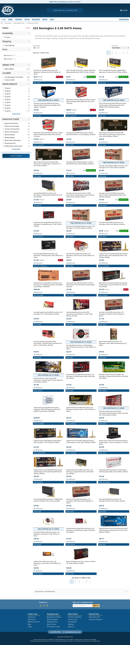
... (119, 53)
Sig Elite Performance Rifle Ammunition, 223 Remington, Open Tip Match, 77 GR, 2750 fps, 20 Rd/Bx (80, 409)
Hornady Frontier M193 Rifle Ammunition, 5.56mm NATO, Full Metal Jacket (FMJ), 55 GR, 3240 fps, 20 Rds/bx (112, 195)
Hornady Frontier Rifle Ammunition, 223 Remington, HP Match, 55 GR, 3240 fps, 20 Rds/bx (111, 314)
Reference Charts (34, 622)
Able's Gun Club (94, 617)
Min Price (7, 55)
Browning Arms (9, 143)
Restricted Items (52, 619)
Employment (72, 622)
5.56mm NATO (9, 80)
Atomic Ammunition (11, 132)
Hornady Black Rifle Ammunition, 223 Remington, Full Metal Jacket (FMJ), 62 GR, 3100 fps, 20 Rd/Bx (48, 195)
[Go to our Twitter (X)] (43, 605)
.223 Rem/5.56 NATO (32, 23)
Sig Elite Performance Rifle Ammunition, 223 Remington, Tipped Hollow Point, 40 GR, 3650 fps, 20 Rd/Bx (79, 471)
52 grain (7, 102)
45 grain (7, 97)
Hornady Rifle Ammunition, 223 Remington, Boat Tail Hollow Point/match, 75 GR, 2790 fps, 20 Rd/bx (80, 347)
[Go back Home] (1, 23)
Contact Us (31, 617)
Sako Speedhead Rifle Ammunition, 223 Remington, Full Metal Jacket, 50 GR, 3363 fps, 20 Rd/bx (48, 255)
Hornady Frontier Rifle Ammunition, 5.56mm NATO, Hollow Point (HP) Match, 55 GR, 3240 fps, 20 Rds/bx (80, 284)
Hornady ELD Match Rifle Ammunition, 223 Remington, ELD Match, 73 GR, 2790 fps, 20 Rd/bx (46, 534)
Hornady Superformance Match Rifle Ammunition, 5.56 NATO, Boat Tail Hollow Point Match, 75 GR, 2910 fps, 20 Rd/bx (48, 343)
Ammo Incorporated (11, 126)
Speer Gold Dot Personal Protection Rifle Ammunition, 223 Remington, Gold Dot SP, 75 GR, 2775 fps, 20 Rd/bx (47, 164)
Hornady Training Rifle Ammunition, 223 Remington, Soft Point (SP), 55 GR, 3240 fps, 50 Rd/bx (80, 255)
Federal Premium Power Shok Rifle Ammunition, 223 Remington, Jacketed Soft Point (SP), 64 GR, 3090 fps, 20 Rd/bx (113, 530)
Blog (29, 624)
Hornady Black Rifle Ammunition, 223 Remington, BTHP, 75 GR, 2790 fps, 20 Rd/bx (112, 500)
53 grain (7, 105)
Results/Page (36, 47)
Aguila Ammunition (10, 123)
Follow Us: (43, 602)
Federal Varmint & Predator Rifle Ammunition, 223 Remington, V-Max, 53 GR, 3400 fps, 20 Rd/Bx (81, 441)
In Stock (6, 37)
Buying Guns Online (54, 617)
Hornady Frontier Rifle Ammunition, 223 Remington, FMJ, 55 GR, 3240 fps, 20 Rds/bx (112, 223)
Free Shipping (8, 45)
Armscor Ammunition (11, 129)
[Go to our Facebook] (40, 605)
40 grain (7, 91)
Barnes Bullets (9, 135)
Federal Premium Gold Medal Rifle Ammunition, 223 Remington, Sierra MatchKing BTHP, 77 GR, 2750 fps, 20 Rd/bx (113, 255)
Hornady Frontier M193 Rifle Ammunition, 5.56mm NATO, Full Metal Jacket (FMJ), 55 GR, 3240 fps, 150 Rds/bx (47, 105)
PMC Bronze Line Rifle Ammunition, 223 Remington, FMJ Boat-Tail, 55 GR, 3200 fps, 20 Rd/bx (47, 72)
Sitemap (71, 624)
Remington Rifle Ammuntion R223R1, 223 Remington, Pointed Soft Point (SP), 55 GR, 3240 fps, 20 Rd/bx (113, 376)
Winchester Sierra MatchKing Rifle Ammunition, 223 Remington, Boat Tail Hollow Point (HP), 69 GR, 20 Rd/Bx (113, 284)
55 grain (7, 111)
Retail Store (32, 619)
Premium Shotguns (95, 619)
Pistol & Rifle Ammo (18, 23)
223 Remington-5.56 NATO (13, 77)
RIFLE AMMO (8, 69)
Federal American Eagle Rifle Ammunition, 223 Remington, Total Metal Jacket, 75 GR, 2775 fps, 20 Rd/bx (48, 224)
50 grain (7, 99)
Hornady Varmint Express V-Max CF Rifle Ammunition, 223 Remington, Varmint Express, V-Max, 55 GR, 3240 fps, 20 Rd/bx (80, 195)
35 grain (7, 88)
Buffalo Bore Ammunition (12, 146)
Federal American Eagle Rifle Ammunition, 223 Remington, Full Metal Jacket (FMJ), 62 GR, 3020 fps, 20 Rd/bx (80, 530)
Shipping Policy (52, 622)
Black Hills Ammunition (12, 140)
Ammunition (7, 23)
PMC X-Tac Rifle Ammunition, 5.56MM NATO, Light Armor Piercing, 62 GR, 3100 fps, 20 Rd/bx (113, 71)
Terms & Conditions (75, 617)
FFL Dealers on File (53, 627)
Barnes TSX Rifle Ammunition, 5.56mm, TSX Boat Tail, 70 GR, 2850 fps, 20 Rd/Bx (80, 562)
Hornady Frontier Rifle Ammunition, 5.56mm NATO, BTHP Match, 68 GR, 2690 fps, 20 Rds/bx (80, 163)
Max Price (7, 59)
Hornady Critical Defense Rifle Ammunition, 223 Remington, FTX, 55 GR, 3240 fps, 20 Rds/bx (80, 227)
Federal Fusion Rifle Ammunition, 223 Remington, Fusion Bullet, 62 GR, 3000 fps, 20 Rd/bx (47, 563)
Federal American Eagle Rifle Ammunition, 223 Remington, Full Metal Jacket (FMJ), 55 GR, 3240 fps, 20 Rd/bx (80, 376)
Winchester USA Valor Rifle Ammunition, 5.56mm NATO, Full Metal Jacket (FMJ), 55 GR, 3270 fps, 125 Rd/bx (48, 134)
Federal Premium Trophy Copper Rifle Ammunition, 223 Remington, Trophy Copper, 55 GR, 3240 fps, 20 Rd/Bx (48, 380)
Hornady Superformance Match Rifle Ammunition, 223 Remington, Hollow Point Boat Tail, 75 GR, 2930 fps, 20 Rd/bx (113, 413)
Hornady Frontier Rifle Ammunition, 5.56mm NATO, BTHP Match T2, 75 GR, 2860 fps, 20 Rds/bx (81, 133)
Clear (28, 28)
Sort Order (120, 47)
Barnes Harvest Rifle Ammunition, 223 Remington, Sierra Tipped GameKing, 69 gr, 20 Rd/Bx (112, 343)
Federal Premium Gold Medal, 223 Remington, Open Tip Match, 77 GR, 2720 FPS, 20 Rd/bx (47, 441)
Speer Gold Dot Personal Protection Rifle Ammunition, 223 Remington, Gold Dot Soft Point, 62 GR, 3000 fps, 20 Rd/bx (112, 134)
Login (30, 627)
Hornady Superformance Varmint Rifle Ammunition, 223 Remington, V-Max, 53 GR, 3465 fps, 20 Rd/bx (79, 314)
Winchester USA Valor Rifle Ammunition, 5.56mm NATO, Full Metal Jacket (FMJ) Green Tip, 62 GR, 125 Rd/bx (81, 101)
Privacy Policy (72, 619)
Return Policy (51, 624)
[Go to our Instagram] (47, 605)
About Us (71, 627)
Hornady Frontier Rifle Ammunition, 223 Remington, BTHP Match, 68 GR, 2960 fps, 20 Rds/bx (79, 501)
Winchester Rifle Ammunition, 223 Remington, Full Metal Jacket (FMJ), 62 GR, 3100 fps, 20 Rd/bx (113, 471)
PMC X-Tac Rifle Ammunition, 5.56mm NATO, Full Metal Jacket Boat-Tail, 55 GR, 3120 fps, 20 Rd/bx (80, 71)
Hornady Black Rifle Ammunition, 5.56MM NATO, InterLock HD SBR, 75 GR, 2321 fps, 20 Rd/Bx (48, 500)
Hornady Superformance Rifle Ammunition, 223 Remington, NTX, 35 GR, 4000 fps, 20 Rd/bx (48, 313)
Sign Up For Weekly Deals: (83, 602)
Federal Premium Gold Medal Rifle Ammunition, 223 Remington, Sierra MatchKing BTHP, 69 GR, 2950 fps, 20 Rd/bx (48, 471)
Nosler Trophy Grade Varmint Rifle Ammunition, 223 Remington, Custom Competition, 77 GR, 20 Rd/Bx (113, 442)
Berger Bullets (9, 137)
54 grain (7, 108)
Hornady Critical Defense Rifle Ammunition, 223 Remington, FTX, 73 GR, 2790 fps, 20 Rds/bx (113, 166)
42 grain (7, 94)
